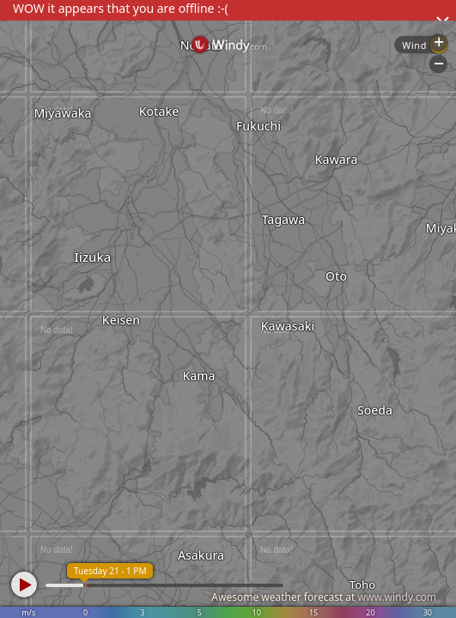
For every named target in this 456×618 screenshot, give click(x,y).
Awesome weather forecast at (323, 597)
